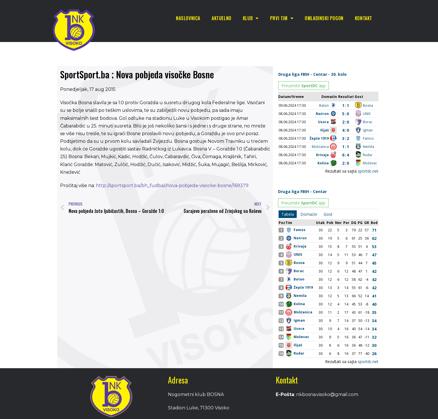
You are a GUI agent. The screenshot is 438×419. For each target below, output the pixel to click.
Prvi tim (281, 18)
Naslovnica (188, 18)
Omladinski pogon (324, 18)
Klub (251, 18)
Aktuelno (221, 18)
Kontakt (363, 18)
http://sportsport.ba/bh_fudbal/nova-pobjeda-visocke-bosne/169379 (172, 185)
